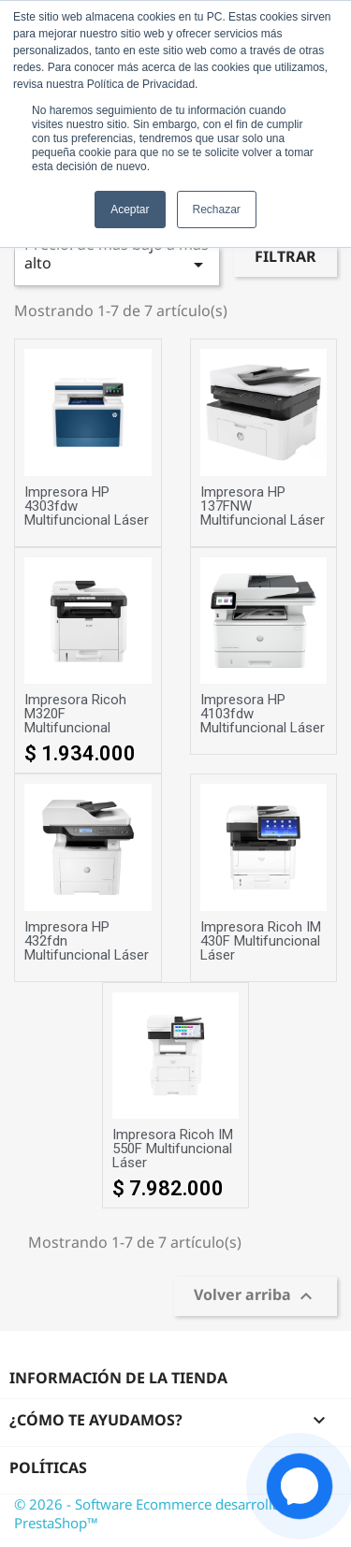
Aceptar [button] (129, 209)
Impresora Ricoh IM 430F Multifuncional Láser (260, 940)
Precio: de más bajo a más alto (117, 255)
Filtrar (285, 256)
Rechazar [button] (217, 209)
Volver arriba (255, 1296)
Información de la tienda (118, 1377)
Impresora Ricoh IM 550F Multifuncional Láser (172, 1148)
